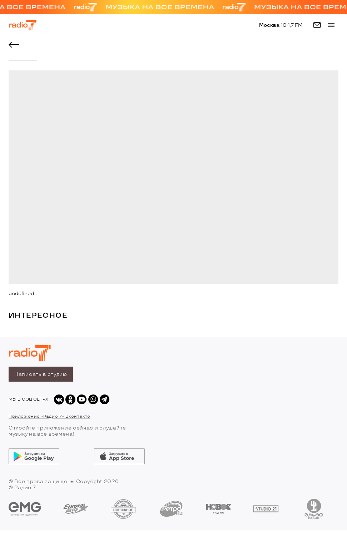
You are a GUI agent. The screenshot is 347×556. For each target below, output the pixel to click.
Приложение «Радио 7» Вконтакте (49, 416)
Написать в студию (40, 374)
